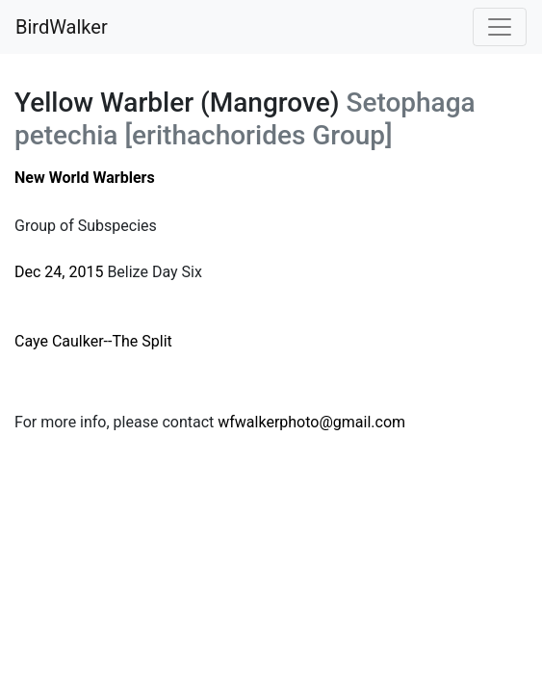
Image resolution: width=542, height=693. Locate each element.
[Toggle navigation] (500, 27)
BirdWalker (61, 26)
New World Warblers (84, 177)
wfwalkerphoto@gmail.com (311, 422)
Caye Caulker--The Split (93, 341)
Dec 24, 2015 (58, 272)
